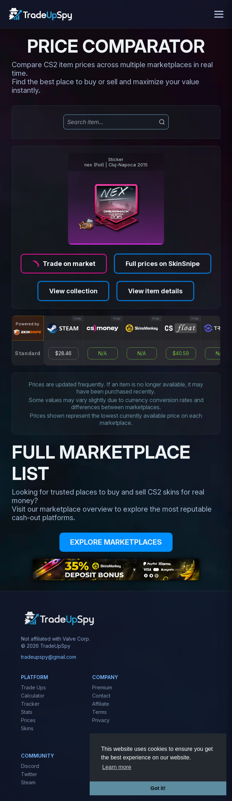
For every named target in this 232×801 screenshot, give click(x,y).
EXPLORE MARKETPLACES (116, 542)
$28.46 (63, 353)
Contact (101, 696)
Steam (28, 782)
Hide (77, 318)
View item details (155, 291)
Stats (26, 712)
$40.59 (181, 353)
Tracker (30, 704)
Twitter (29, 774)
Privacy (101, 720)
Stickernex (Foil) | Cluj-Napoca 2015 (116, 162)
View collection (73, 291)
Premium (102, 687)
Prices (28, 720)
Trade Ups (33, 687)
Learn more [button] (116, 767)
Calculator (32, 696)
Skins (27, 728)
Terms (99, 712)
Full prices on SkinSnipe (163, 263)
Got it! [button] (158, 788)
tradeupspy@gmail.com (48, 657)
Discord (30, 766)
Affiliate (100, 704)
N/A (102, 353)
